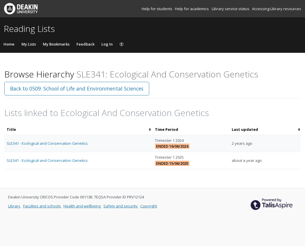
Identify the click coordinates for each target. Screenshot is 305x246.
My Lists (28, 44)
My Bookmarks (56, 44)
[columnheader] (78, 129)
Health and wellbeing (82, 206)
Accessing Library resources (276, 8)
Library (14, 206)
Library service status (231, 8)
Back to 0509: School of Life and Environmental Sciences (76, 88)
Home (8, 44)
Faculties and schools (42, 206)
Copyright (148, 206)
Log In (107, 44)
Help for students (157, 8)
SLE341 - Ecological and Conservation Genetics (47, 143)
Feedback (85, 44)
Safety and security (120, 206)
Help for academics (192, 8)
